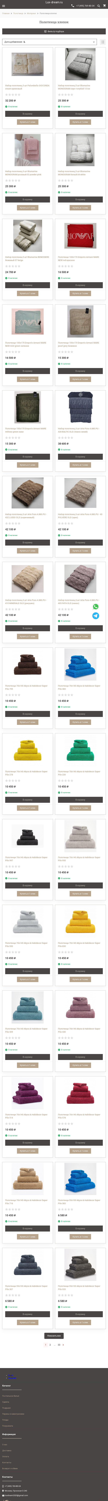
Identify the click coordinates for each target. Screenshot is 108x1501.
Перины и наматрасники (13, 1414)
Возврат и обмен (10, 1468)
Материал (31, 13)
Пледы (5, 1420)
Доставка (6, 1450)
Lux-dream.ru (54, 2)
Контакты (6, 1462)
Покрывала (7, 1426)
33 (59, 1345)
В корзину (27, 114)
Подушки (6, 1408)
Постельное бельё (10, 1396)
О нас (4, 1444)
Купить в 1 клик (27, 122)
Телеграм (12, 1378)
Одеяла (5, 1402)
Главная (6, 13)
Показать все (54, 1336)
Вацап (10, 1375)
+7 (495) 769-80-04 (82, 5)
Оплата (5, 1456)
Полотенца (18, 13)
